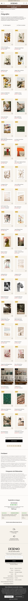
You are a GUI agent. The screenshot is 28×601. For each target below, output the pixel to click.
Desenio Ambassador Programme (7, 581)
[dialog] (14, 593)
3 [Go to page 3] (13, 445)
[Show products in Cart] (26, 3)
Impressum (11, 572)
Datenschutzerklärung (12, 563)
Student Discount (10, 579)
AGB (15, 574)
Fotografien (13, 9)
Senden (14, 560)
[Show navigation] (1, 3)
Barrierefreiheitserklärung (8, 577)
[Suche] (4, 3)
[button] (14, 599)
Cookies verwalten (18, 579)
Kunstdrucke (7, 9)
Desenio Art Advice (18, 568)
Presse (12, 570)
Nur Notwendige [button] (19, 596)
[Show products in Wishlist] (24, 3)
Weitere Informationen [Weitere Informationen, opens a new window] (18, 594)
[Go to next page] (20, 446)
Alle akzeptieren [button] (9, 596)
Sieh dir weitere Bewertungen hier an (14, 522)
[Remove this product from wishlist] (12, 44)
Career (12, 574)
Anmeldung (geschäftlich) (8, 583)
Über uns (11, 568)
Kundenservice (17, 570)
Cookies (16, 577)
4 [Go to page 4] (15, 445)
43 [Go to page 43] (18, 445)
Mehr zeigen (14, 440)
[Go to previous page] (8, 446)
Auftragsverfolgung (18, 572)
